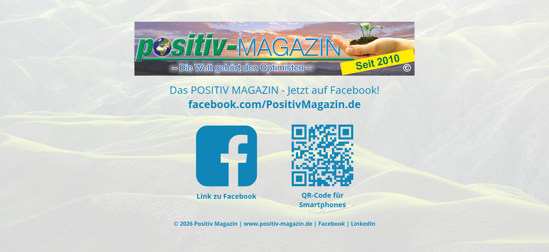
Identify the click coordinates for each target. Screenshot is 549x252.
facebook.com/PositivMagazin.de (274, 104)
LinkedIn (363, 223)
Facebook (331, 223)
